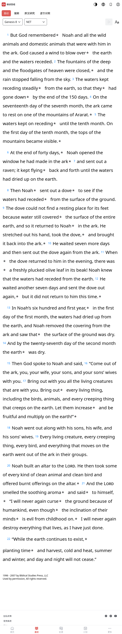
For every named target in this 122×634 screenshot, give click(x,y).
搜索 (16, 13)
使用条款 (7, 621)
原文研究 (30, 13)
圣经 (6, 13)
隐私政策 (7, 616)
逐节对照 (45, 13)
